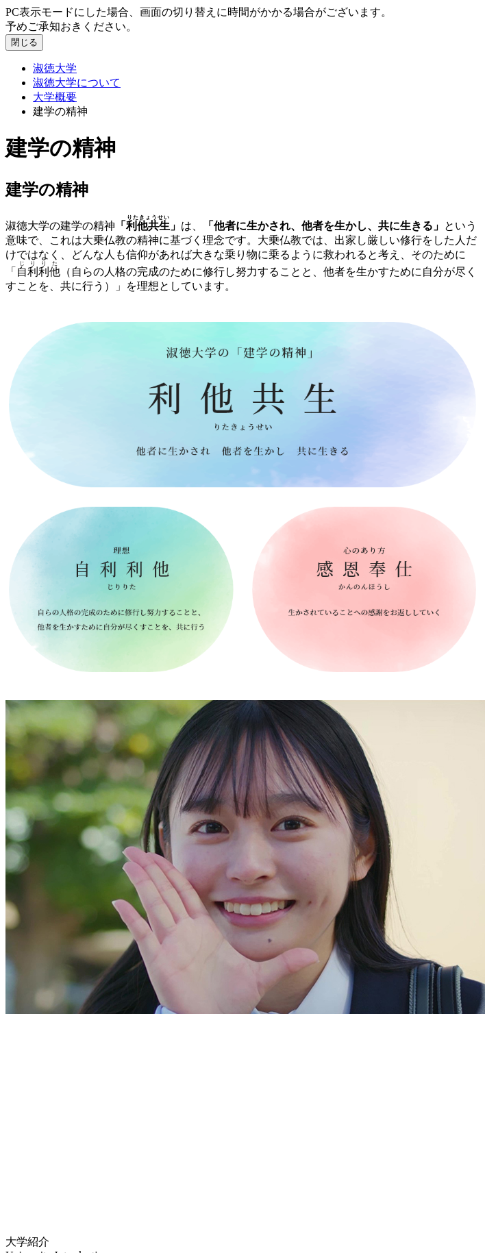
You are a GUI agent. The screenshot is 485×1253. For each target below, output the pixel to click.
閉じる (24, 42)
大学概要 (55, 97)
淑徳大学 (55, 68)
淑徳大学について (77, 82)
